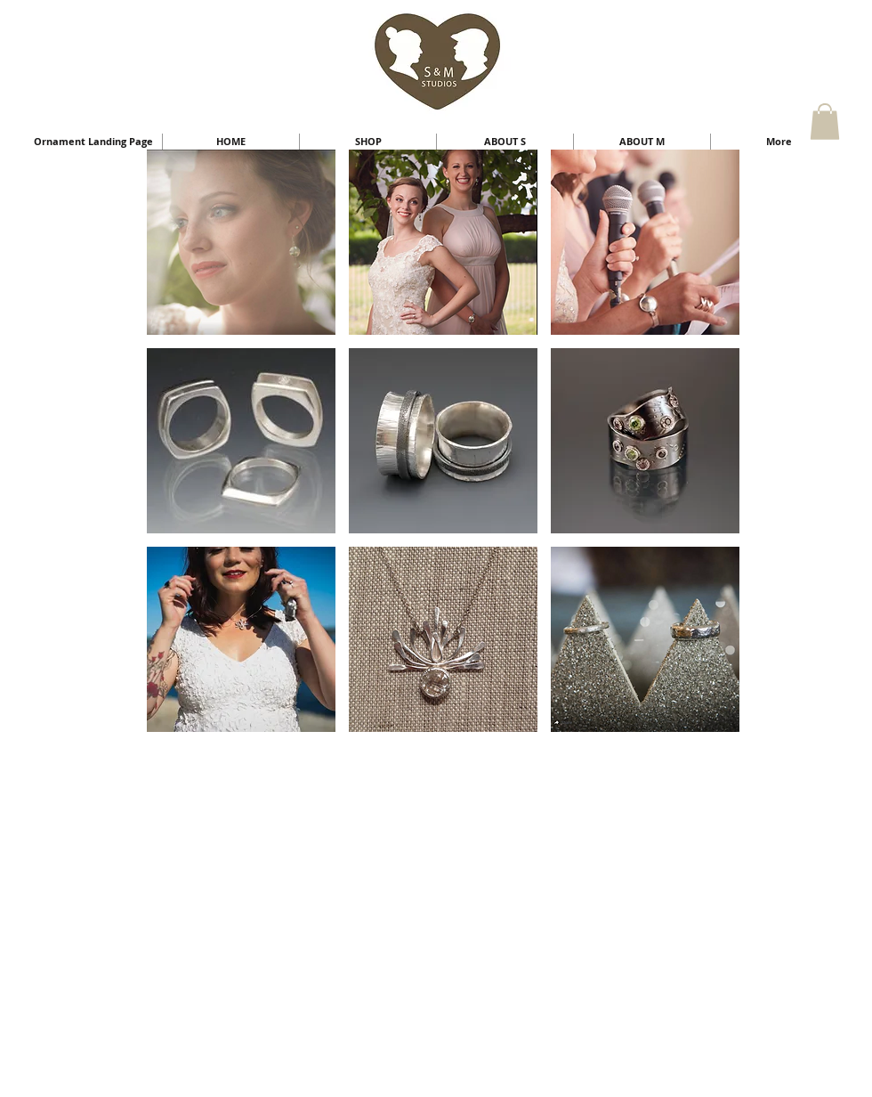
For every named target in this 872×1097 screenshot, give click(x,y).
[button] (825, 121)
